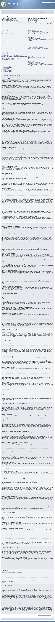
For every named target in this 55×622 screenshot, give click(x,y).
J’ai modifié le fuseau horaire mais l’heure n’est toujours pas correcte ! (13, 36)
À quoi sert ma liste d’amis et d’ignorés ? (35, 38)
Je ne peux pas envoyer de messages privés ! (35, 31)
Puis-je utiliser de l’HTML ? (6, 64)
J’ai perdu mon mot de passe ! (7, 24)
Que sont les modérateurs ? (32, 20)
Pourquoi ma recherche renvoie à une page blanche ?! (37, 46)
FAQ (42, 12)
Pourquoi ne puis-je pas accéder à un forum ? (9, 52)
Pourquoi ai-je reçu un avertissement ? (8, 54)
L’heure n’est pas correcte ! (6, 35)
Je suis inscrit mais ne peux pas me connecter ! (9, 25)
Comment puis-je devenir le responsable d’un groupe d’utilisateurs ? (39, 23)
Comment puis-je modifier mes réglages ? (8, 34)
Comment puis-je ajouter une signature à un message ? (11, 47)
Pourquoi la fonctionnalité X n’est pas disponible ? (36, 63)
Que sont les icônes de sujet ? (7, 71)
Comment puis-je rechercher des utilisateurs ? (35, 47)
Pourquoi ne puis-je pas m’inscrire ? (7, 30)
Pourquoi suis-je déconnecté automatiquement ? (10, 21)
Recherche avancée (51, 3)
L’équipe (38, 618)
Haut (3, 82)
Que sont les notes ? (5, 69)
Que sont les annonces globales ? (7, 67)
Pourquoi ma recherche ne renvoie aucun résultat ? (36, 45)
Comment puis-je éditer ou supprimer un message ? (10, 46)
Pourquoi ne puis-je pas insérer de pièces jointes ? (10, 53)
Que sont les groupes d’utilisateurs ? (34, 21)
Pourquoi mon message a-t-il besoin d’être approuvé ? (11, 58)
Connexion (51, 12)
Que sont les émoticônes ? (6, 65)
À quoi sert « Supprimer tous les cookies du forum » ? (10, 31)
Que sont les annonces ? (6, 68)
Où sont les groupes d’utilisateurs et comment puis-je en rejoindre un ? (40, 22)
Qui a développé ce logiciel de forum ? (34, 62)
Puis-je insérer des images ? (6, 66)
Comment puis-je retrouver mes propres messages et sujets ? (38, 48)
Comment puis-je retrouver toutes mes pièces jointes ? (37, 58)
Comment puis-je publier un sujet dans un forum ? (10, 45)
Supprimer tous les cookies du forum (47, 618)
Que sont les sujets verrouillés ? (7, 70)
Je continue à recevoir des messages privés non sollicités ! (38, 32)
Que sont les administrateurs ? (33, 19)
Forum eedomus (6, 10)
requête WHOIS (39, 606)
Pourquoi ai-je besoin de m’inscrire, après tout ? (9, 20)
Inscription (46, 12)
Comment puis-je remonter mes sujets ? (8, 59)
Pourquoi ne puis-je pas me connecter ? (8, 19)
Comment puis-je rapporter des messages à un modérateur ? (12, 55)
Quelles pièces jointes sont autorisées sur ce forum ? (37, 57)
